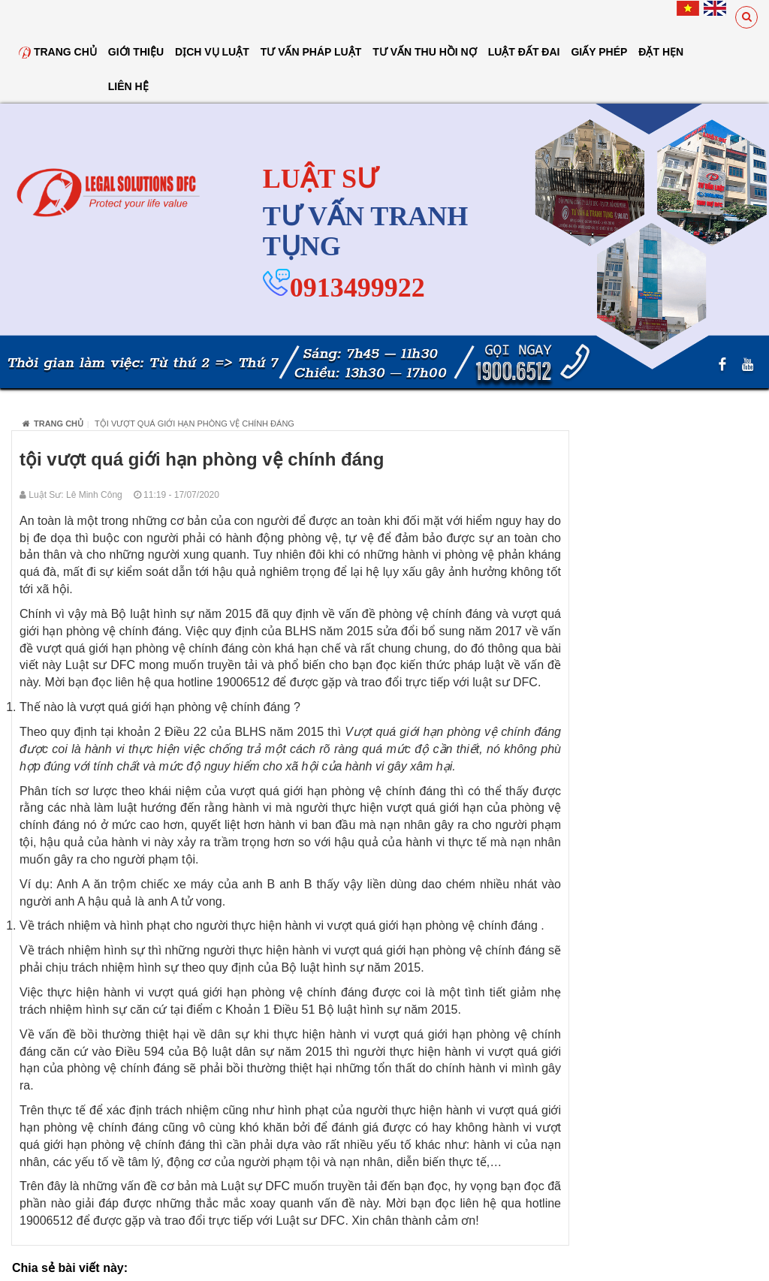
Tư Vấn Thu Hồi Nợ (424, 52)
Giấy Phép (599, 52)
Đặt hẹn (660, 52)
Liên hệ (128, 86)
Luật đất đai (524, 52)
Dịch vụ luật (212, 52)
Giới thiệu (136, 52)
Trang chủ (58, 52)
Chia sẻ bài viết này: (70, 1267)
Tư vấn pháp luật (311, 52)
